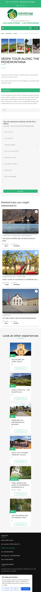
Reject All (16, 589)
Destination (9, 33)
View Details (20, 368)
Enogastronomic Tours (8, 277)
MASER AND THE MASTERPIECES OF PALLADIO (17, 422)
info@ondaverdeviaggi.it (8, 548)
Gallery (21, 51)
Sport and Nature (27, 236)
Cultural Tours (6, 236)
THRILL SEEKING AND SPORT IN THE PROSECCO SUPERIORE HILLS (20, 485)
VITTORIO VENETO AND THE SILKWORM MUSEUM (19, 318)
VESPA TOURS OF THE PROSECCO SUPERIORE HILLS (20, 280)
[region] (16, 583)
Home (2, 33)
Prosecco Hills (16, 236)
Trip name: (6, 126)
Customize (6, 589)
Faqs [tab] (4, 110)
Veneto (15, 33)
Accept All (25, 589)
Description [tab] (6, 90)
